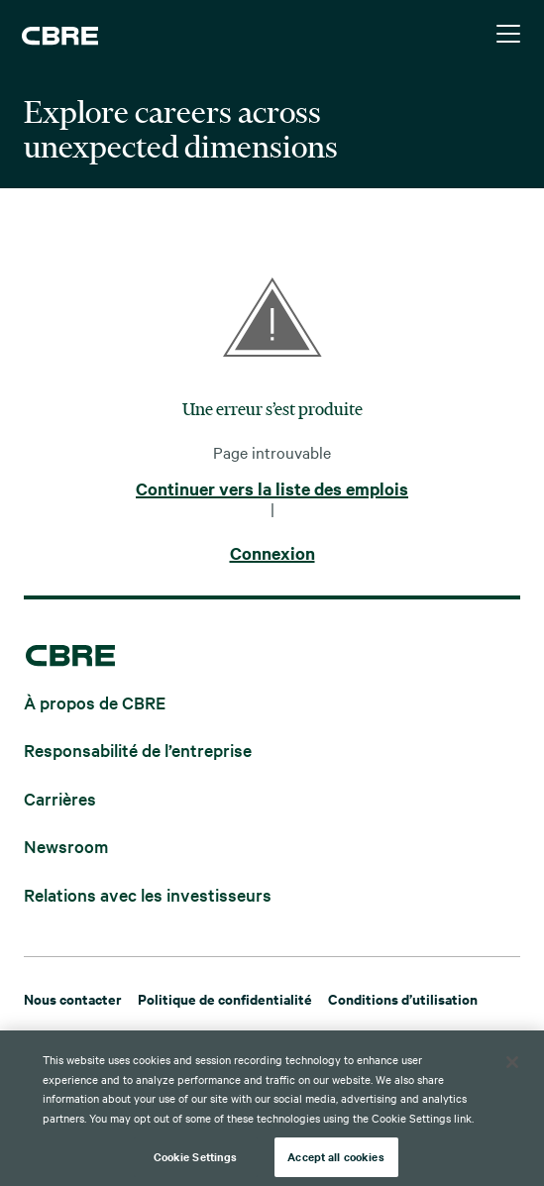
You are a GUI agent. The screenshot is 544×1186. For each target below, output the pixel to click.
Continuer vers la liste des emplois (272, 489)
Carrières (60, 797)
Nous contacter (73, 998)
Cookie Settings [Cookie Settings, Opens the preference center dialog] (196, 1161)
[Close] (512, 1067)
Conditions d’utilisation (403, 998)
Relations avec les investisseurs (148, 893)
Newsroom (66, 845)
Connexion (272, 554)
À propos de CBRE (94, 701)
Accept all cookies (335, 1161)
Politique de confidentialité (225, 998)
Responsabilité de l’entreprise (138, 749)
